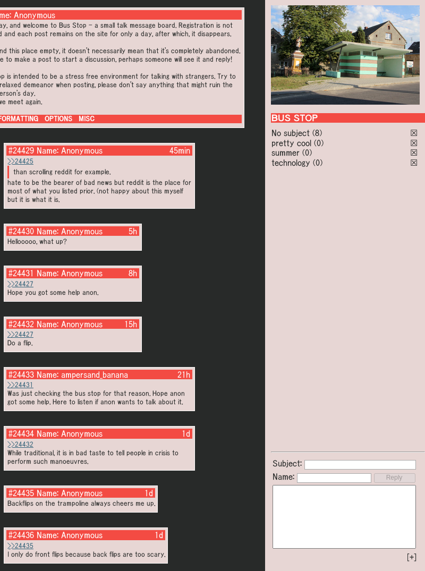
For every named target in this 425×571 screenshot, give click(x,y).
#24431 (21, 273)
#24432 (21, 324)
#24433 (21, 374)
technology (290, 162)
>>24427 (20, 283)
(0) (319, 143)
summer (285, 152)
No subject (291, 133)
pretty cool (291, 143)
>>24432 (20, 444)
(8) (317, 133)
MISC (87, 118)
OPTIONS (58, 118)
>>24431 (20, 384)
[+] (411, 557)
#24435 (21, 493)
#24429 (21, 150)
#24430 (21, 231)
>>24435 (20, 545)
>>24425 (20, 161)
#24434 (21, 433)
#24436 (21, 535)
